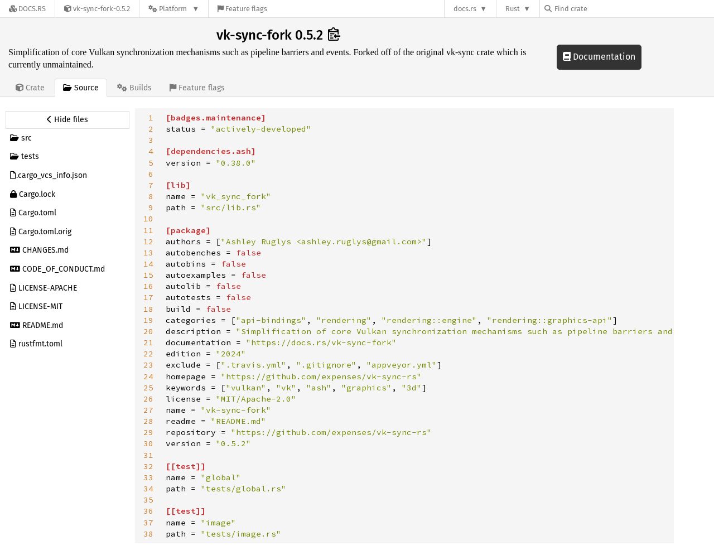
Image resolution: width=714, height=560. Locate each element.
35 (148, 500)
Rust (512, 8)
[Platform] (173, 8)
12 (148, 241)
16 (148, 286)
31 (148, 455)
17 (148, 297)
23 (148, 365)
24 (148, 376)
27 (148, 410)
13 (148, 253)
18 (148, 309)
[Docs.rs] (27, 8)
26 (148, 399)
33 (148, 477)
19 (148, 320)
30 (148, 443)
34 (148, 489)
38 (148, 534)
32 (148, 466)
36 (148, 511)
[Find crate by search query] (600, 8)
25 (148, 388)
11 (148, 230)
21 (148, 342)
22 (148, 354)
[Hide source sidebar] (67, 120)
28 (148, 421)
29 (148, 432)
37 (148, 523)
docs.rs (465, 8)
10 (148, 219)
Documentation (599, 56)
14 (148, 264)
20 (148, 331)
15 (148, 275)
